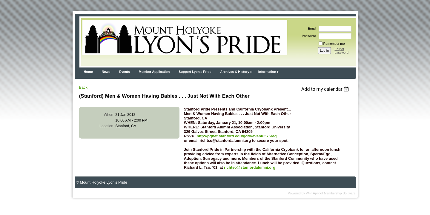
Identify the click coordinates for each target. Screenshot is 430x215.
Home (88, 71)
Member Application (154, 71)
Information (267, 71)
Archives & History (234, 71)
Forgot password (342, 50)
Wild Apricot (314, 193)
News (106, 71)
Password (308, 36)
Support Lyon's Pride (195, 71)
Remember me (334, 43)
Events (124, 71)
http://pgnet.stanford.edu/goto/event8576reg (237, 136)
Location (106, 126)
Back (83, 87)
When (108, 115)
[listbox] (326, 89)
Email (311, 28)
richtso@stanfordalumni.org (249, 167)
